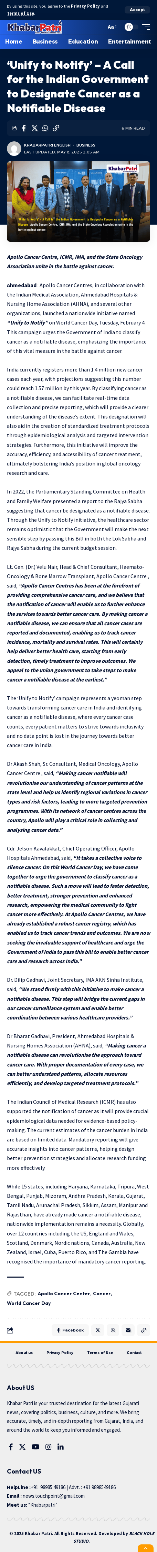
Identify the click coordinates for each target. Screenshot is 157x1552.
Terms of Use (20, 13)
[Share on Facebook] (24, 128)
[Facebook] (11, 1447)
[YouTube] (35, 1447)
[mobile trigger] (144, 27)
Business (85, 145)
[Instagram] (48, 1447)
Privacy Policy (85, 6)
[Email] (128, 1330)
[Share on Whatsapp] (45, 128)
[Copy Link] (56, 128)
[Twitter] (22, 1447)
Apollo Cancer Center (64, 1293)
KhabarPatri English (47, 145)
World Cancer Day (29, 1303)
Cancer (102, 1293)
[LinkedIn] (60, 1447)
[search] (99, 26)
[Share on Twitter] (34, 128)
